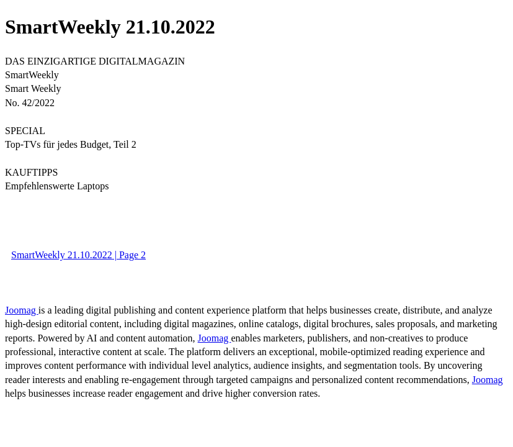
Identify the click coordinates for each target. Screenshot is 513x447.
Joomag (21, 310)
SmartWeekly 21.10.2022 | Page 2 (78, 255)
